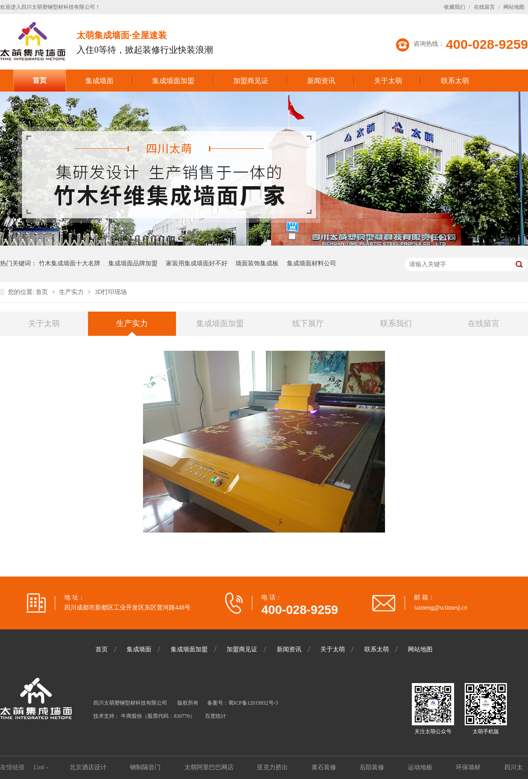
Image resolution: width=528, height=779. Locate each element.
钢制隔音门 (146, 767)
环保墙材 (469, 767)
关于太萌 (388, 81)
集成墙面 (99, 81)
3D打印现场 (111, 292)
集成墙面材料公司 (311, 263)
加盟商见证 (250, 81)
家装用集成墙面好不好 (196, 263)
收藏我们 (454, 7)
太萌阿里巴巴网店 (209, 767)
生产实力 (72, 292)
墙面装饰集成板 (257, 263)
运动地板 (421, 767)
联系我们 (396, 323)
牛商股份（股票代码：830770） (158, 716)
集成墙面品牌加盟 (133, 263)
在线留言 (484, 7)
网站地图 (513, 7)
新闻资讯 (321, 81)
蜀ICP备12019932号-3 (253, 703)
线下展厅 (308, 323)
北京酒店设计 (89, 767)
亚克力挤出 (273, 767)
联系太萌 (455, 81)
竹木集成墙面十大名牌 (69, 263)
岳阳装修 (372, 767)
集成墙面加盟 (173, 81)
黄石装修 (325, 767)
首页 (40, 80)
